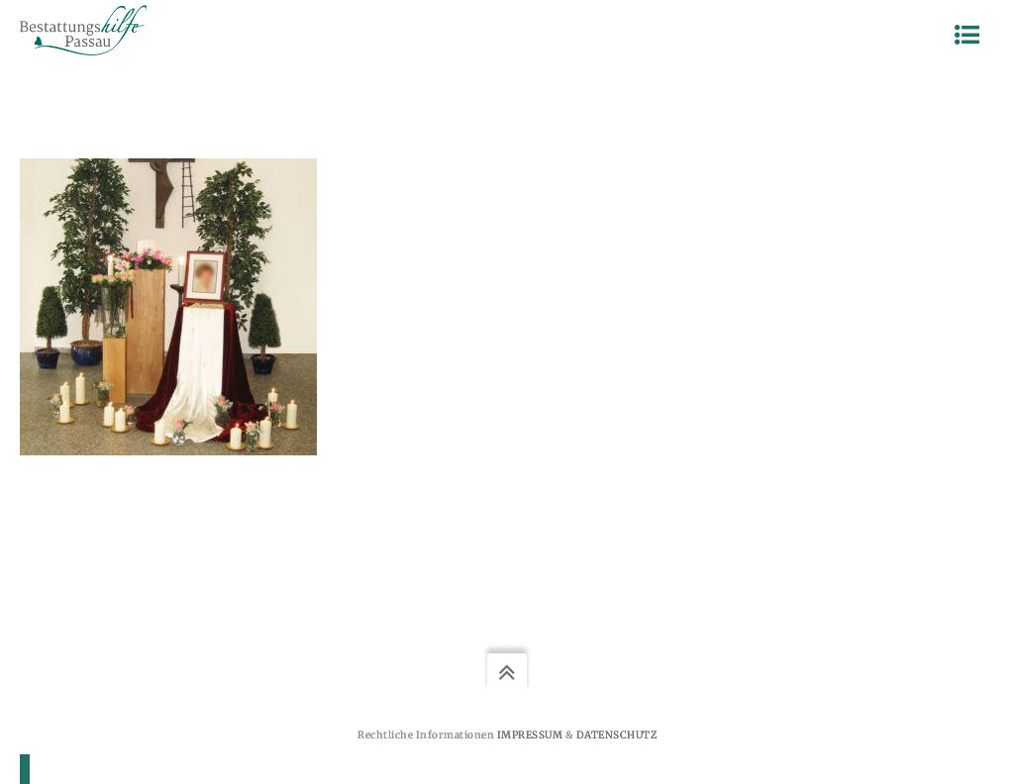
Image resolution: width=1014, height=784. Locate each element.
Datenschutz (617, 735)
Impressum (530, 735)
